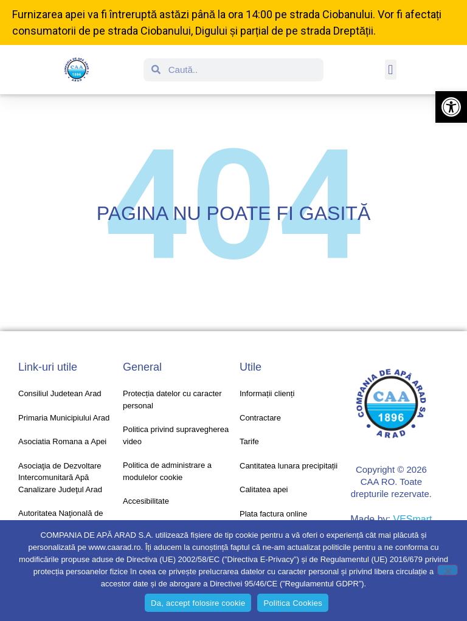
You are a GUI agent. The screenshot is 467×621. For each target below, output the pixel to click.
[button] (451, 107)
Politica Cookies (292, 603)
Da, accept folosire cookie (198, 603)
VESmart (412, 519)
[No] (447, 569)
